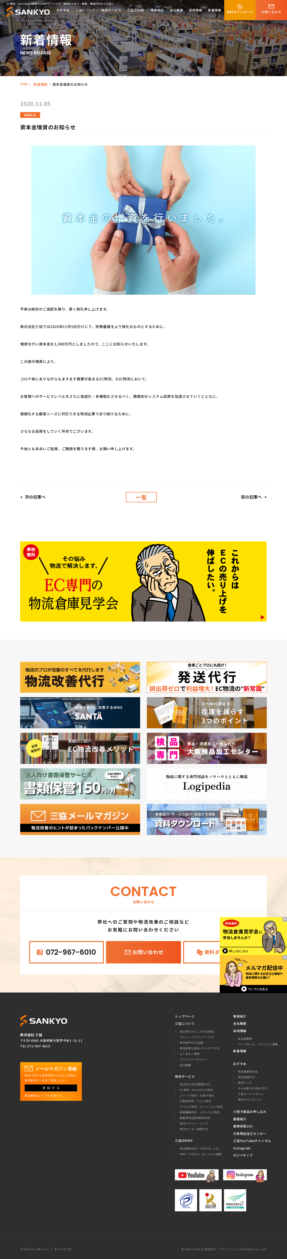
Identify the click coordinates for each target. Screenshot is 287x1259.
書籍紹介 (239, 1119)
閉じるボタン (285, 918)
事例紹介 (239, 1016)
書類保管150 (242, 1126)
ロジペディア (243, 1155)
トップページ (185, 1016)
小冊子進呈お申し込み (249, 1111)
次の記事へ (35, 497)
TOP (24, 84)
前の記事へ (251, 497)
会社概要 (239, 1023)
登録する (51, 1088)
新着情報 (40, 84)
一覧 (141, 497)
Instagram (241, 1148)
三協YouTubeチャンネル (250, 1140)
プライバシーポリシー (34, 1249)
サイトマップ (63, 1249)
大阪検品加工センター (249, 1133)
